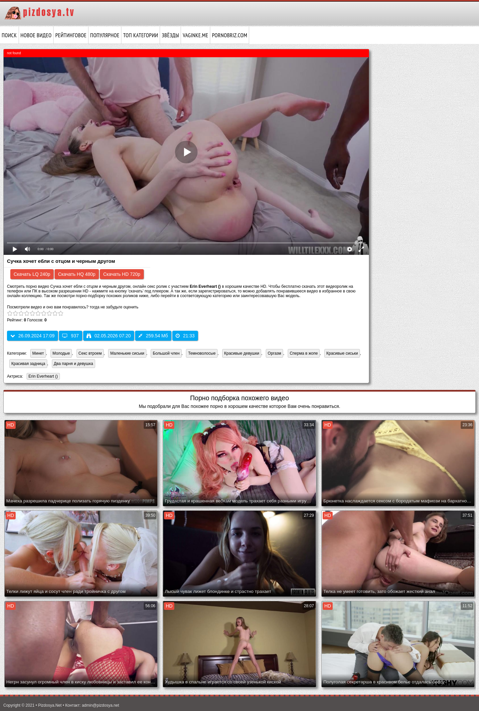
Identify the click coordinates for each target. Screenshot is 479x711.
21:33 (185, 335)
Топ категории (140, 35)
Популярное (104, 35)
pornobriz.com (229, 35)
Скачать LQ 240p (32, 274)
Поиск (9, 35)
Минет (38, 353)
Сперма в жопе (304, 353)
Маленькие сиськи (127, 353)
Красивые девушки (241, 353)
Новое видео (36, 35)
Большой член (166, 353)
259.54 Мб (153, 335)
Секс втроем (90, 353)
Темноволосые (202, 353)
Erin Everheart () (42, 377)
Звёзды (170, 35)
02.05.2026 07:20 (108, 335)
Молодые (61, 353)
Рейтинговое (70, 35)
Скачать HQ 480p (76, 274)
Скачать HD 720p (121, 274)
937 (70, 335)
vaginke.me (195, 35)
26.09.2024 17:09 (32, 335)
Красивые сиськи (342, 353)
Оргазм (274, 353)
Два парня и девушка (73, 363)
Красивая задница (28, 363)
